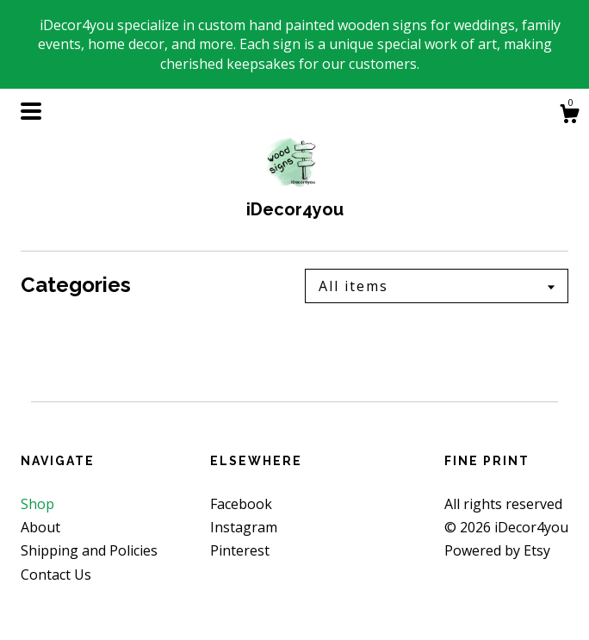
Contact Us (56, 574)
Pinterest (240, 550)
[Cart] (569, 116)
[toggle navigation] (31, 111)
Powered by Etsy (497, 550)
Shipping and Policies (89, 550)
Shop (37, 503)
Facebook (241, 503)
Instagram (243, 527)
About (40, 527)
